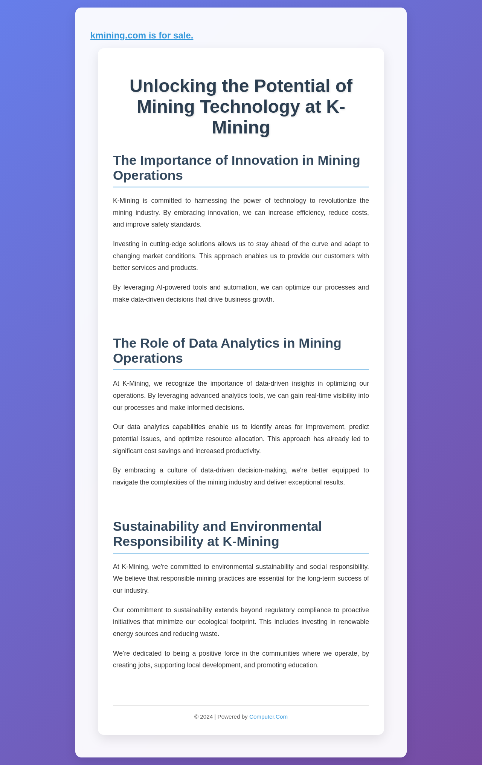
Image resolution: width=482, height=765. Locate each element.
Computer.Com (268, 716)
